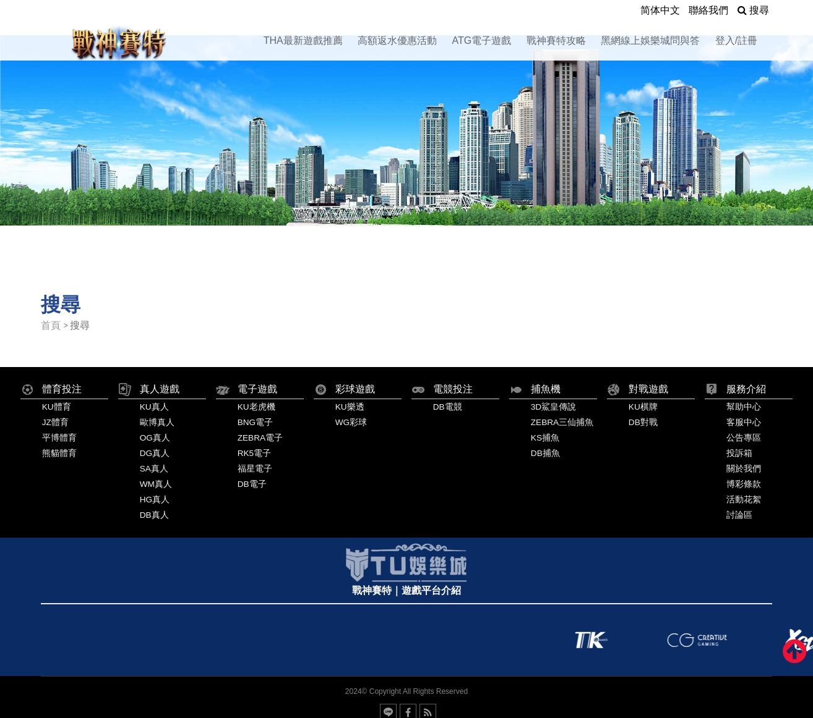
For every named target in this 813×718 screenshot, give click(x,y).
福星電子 (255, 468)
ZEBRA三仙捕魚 (562, 422)
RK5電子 (254, 453)
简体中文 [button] (660, 10)
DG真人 (155, 453)
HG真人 (155, 499)
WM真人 (156, 484)
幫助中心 (743, 407)
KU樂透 (349, 407)
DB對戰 (643, 422)
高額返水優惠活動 (397, 40)
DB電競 (447, 407)
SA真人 (154, 468)
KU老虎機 (256, 407)
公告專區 (743, 437)
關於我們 (743, 468)
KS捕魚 (545, 437)
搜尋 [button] (753, 10)
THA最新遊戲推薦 (303, 40)
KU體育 (56, 407)
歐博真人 (157, 422)
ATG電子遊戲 (482, 40)
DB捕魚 (545, 453)
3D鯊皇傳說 (553, 407)
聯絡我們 (708, 10)
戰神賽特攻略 (556, 40)
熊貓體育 (59, 453)
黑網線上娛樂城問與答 (650, 40)
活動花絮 (743, 499)
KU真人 (154, 407)
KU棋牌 (643, 407)
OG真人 (155, 437)
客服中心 (743, 422)
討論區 (739, 515)
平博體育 (59, 437)
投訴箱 (739, 453)
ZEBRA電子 (260, 437)
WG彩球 (351, 422)
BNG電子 (255, 422)
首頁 (51, 325)
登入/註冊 (736, 40)
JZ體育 (55, 422)
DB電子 (252, 484)
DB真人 (154, 515)
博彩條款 (743, 484)
